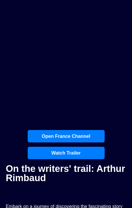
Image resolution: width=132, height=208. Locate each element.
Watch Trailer (66, 152)
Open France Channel (66, 136)
